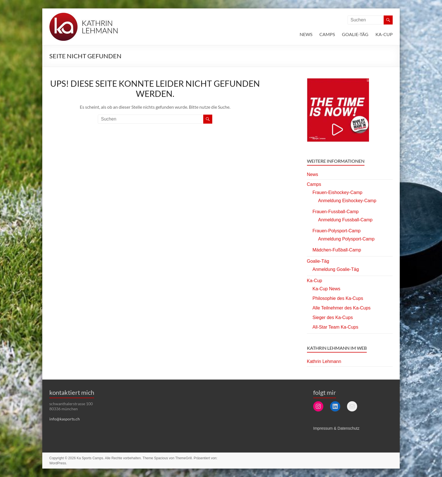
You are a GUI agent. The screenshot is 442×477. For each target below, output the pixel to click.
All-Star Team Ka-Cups (335, 327)
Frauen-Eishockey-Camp (338, 192)
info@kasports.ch (64, 418)
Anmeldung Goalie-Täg (336, 269)
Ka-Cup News (327, 288)
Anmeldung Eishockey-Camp (347, 200)
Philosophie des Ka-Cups (338, 298)
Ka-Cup (384, 34)
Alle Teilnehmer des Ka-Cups (342, 308)
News (306, 34)
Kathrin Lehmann (324, 361)
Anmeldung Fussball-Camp (345, 219)
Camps (327, 34)
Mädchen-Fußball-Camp (337, 250)
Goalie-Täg (355, 34)
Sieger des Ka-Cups (333, 317)
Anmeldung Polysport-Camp (346, 239)
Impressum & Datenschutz (336, 428)
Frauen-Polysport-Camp (337, 230)
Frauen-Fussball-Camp (336, 211)
